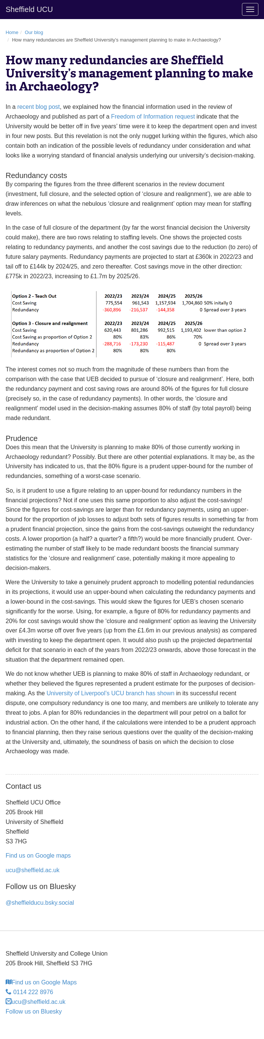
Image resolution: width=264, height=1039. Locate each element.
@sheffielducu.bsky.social (40, 902)
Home (12, 32)
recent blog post (38, 107)
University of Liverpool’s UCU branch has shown (110, 693)
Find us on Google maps (38, 855)
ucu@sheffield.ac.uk (32, 870)
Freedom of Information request (153, 116)
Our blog (34, 32)
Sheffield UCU (29, 9)
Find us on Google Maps (41, 982)
